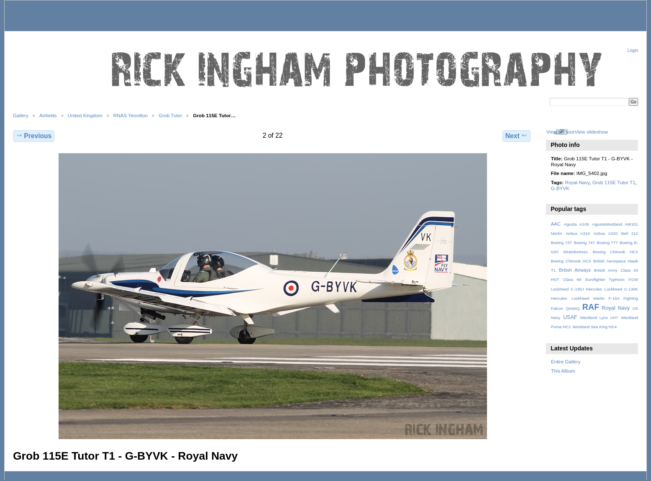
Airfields (48, 115)
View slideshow (591, 131)
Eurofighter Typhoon (605, 279)
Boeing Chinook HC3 (571, 261)
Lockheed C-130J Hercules (576, 289)
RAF (590, 306)
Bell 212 (629, 233)
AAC (556, 223)
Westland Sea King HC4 (595, 326)
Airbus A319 (578, 233)
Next (516, 135)
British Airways (575, 270)
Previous (33, 135)
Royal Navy (577, 182)
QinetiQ (572, 308)
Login (633, 50)
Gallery (20, 115)
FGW (633, 279)
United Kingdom (85, 115)
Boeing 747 (584, 242)
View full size (560, 131)
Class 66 (572, 279)
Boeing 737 (561, 242)
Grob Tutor (170, 115)
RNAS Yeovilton (130, 115)
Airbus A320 (605, 233)
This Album (563, 370)
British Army (606, 270)
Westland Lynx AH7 (599, 317)
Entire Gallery (566, 361)
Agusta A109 (576, 224)
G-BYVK (560, 188)
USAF (570, 317)
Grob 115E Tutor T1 (614, 182)
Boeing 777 (607, 242)
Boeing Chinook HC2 (615, 252)
